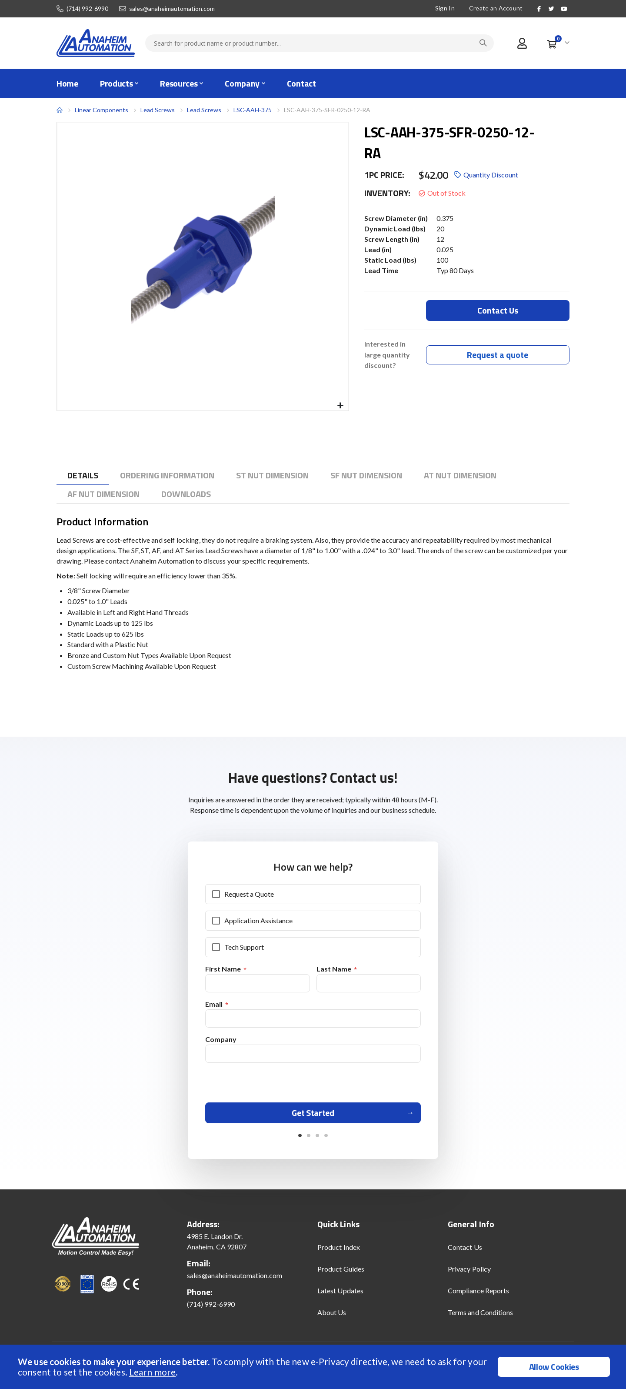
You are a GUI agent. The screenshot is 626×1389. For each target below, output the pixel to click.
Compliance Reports (478, 1294)
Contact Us (465, 1251)
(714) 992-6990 (87, 8)
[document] (314, 1367)
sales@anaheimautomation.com (172, 8)
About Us (331, 1316)
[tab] (83, 475)
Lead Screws (157, 110)
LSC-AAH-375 (252, 110)
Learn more (152, 1371)
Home (60, 110)
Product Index (338, 1251)
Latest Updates (340, 1294)
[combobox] (319, 43)
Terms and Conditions (480, 1316)
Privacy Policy (469, 1273)
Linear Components (101, 110)
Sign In (445, 8)
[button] (340, 406)
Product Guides (340, 1273)
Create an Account (496, 8)
